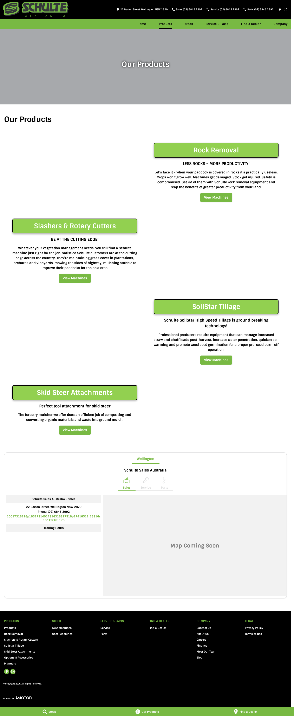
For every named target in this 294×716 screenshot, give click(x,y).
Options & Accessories (18, 657)
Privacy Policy (254, 628)
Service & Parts (217, 24)
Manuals (10, 663)
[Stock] (49, 711)
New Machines (62, 628)
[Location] (127, 484)
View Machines (216, 197)
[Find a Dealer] (245, 711)
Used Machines (62, 634)
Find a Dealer (251, 24)
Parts (103, 634)
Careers (201, 639)
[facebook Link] (280, 9)
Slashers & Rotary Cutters (21, 639)
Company (281, 24)
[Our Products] (147, 711)
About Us (203, 634)
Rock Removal (13, 634)
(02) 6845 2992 (59, 512)
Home (141, 24)
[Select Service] (146, 484)
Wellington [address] (145, 459)
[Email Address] (54, 518)
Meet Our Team (206, 651)
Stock (189, 24)
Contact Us (204, 628)
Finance (202, 645)
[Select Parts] (164, 484)
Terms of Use (253, 634)
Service (105, 628)
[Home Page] (36, 9)
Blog (199, 657)
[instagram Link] (285, 9)
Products (165, 24)
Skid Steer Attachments (19, 651)
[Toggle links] (17, 697)
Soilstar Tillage (14, 645)
